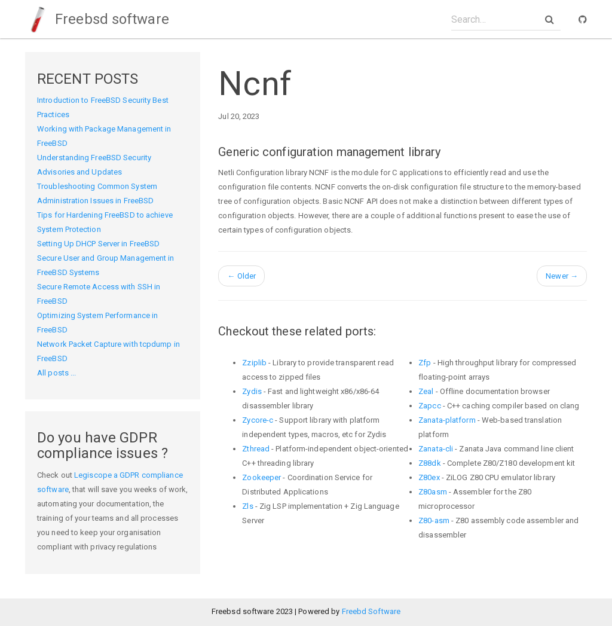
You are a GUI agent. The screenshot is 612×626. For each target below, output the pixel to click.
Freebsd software (97, 19)
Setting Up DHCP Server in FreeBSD (98, 243)
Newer (562, 275)
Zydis (252, 391)
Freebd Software (371, 611)
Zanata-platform (447, 420)
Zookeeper (261, 477)
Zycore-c (257, 420)
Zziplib (254, 362)
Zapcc (429, 405)
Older (241, 275)
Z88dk (429, 463)
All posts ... (56, 372)
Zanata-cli (435, 448)
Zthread (256, 448)
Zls (247, 506)
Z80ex (429, 477)
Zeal (425, 391)
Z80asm (432, 491)
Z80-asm (433, 520)
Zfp (424, 362)
